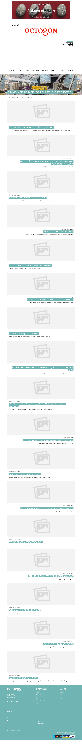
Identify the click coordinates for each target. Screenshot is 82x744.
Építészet (12, 70)
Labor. (62, 70)
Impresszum (39, 703)
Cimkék (13, 97)
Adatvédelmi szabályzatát (46, 721)
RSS (37, 705)
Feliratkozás (41, 723)
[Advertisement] (41, 57)
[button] (63, 44)
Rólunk (37, 692)
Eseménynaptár (63, 705)
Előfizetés (70, 41)
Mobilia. (70, 70)
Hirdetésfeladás (39, 696)
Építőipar (36, 70)
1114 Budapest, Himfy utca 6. (13, 695)
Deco (27, 70)
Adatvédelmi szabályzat (41, 701)
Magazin (45, 70)
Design (20, 70)
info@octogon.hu (11, 697)
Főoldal (8, 97)
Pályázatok (62, 703)
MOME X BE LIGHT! (64, 709)
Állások (70, 45)
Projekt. (54, 70)
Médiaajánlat (69, 43)
